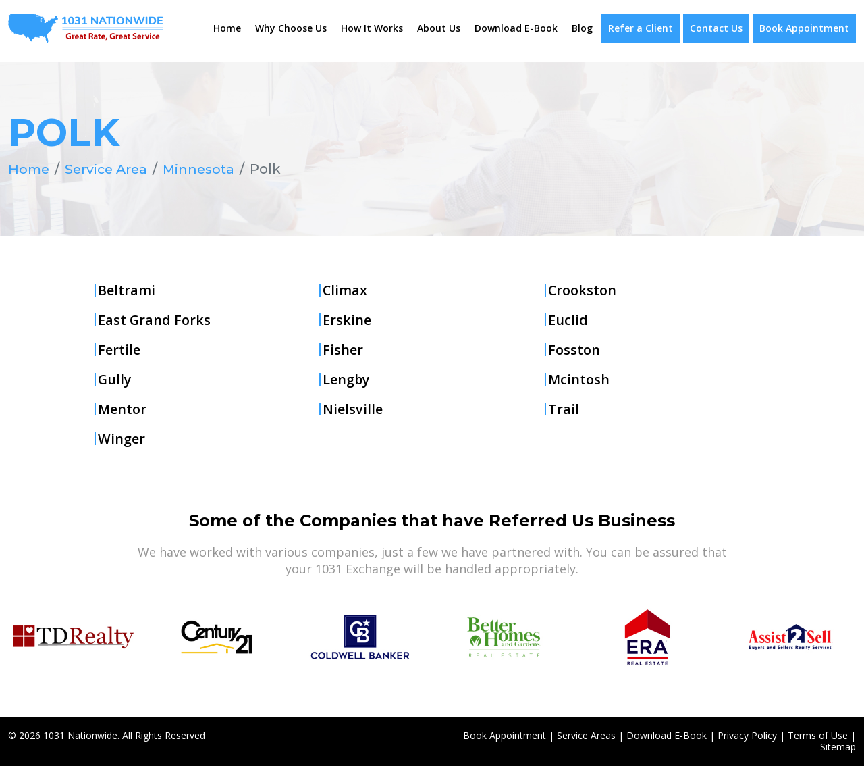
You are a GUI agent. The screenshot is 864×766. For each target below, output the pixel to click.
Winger (121, 438)
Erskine (347, 319)
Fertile (119, 349)
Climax (345, 290)
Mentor (122, 408)
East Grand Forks (154, 319)
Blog (582, 28)
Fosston (574, 349)
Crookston (582, 290)
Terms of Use (818, 735)
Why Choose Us (291, 28)
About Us (438, 28)
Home (227, 28)
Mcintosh (579, 379)
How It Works (372, 28)
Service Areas (586, 735)
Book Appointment (804, 28)
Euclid (568, 319)
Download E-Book (516, 28)
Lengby (347, 379)
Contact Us (716, 28)
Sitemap (838, 746)
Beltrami (126, 290)
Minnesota (205, 169)
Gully (115, 379)
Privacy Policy (747, 735)
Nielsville (353, 408)
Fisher (343, 349)
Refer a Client (640, 28)
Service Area (110, 169)
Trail (563, 408)
